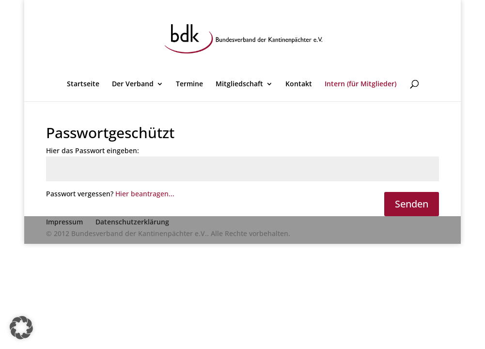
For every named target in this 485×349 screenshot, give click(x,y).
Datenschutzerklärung (132, 221)
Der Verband (133, 84)
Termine (189, 84)
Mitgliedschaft (239, 84)
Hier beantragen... (144, 193)
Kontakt (298, 84)
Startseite (83, 84)
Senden (411, 203)
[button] (21, 327)
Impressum (64, 221)
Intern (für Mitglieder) (360, 84)
